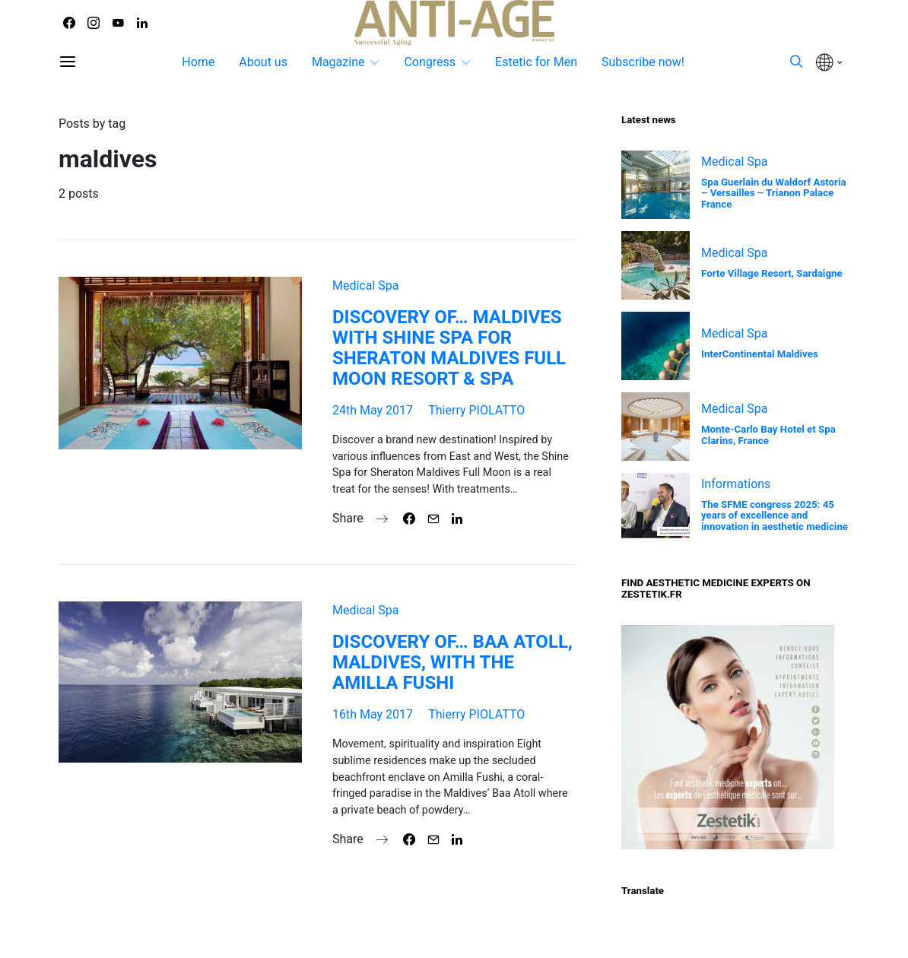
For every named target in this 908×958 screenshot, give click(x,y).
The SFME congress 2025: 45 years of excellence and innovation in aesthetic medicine (774, 516)
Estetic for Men (536, 62)
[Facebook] (69, 23)
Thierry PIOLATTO (476, 410)
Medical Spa (365, 285)
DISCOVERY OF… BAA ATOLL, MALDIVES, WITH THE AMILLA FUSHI (452, 662)
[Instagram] (93, 23)
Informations (735, 484)
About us (263, 62)
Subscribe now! (643, 62)
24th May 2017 (372, 410)
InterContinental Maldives (759, 354)
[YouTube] (118, 23)
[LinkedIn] (142, 23)
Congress (430, 62)
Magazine (338, 62)
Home (198, 62)
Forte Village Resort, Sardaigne (772, 273)
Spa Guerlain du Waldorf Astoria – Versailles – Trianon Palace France (773, 193)
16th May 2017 (372, 714)
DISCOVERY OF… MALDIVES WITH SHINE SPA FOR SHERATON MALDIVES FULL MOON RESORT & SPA (449, 347)
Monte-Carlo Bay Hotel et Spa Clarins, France (768, 434)
